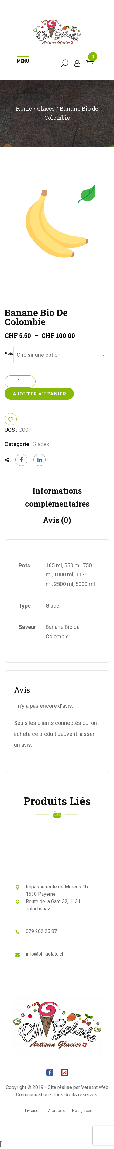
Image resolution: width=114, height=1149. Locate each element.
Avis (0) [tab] (57, 520)
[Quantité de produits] (20, 381)
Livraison (33, 1110)
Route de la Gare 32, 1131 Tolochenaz (53, 905)
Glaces (46, 108)
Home (24, 108)
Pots (9, 354)
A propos (56, 1110)
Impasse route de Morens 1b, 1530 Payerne (57, 890)
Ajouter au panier (39, 394)
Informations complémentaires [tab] (57, 497)
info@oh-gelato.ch (45, 954)
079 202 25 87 (41, 931)
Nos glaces (82, 1110)
